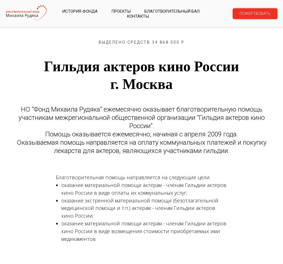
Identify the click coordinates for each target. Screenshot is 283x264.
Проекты (121, 11)
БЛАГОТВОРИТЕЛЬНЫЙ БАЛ (172, 11)
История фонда (80, 11)
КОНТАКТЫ (138, 16)
